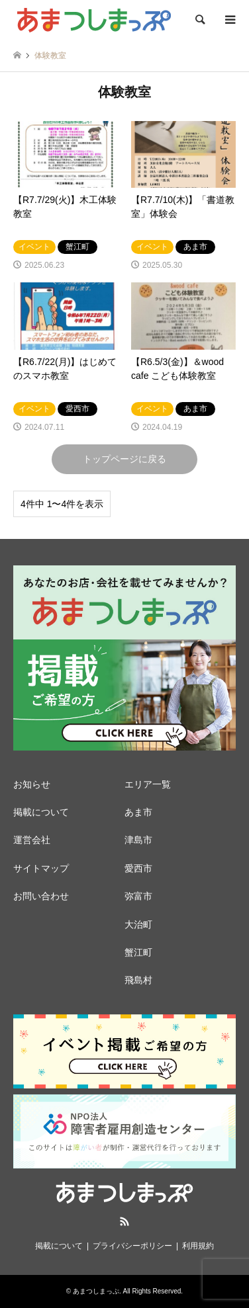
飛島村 (138, 980)
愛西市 (138, 868)
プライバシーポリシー (132, 1245)
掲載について (41, 812)
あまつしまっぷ (96, 1291)
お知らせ (31, 784)
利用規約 (198, 1245)
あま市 (138, 812)
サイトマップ (41, 868)
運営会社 (31, 840)
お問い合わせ (41, 896)
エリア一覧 (147, 784)
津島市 (138, 840)
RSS (124, 1221)
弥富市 (138, 896)
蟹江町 (138, 952)
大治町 (138, 924)
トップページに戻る (124, 459)
